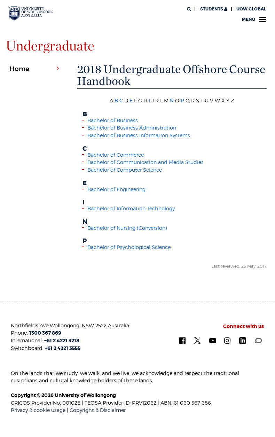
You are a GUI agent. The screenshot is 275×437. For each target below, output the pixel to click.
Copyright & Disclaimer (98, 410)
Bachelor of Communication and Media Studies (145, 162)
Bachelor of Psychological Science (129, 247)
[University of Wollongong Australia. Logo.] (31, 13)
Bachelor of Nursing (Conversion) (127, 228)
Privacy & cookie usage (38, 410)
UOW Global (251, 9)
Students (213, 9)
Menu (254, 19)
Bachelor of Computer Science (124, 170)
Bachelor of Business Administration (131, 128)
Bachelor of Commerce (115, 155)
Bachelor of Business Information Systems (138, 135)
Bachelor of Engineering (116, 189)
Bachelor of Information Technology (131, 208)
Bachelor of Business (112, 120)
